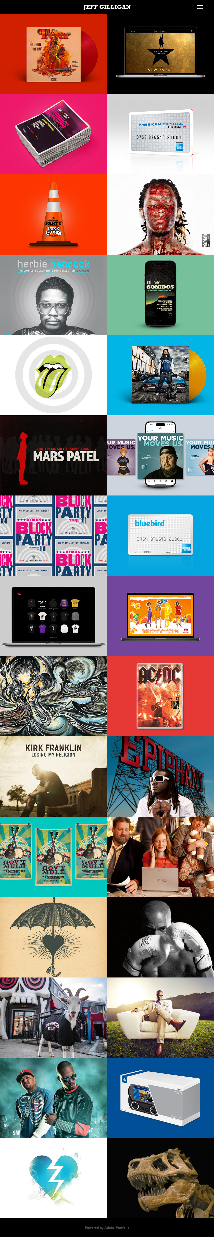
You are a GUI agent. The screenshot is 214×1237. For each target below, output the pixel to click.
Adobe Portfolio (116, 1227)
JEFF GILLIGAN (107, 6)
